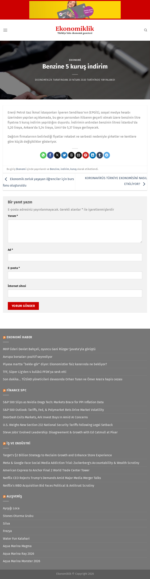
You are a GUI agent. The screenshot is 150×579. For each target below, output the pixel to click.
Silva (6, 523)
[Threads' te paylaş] (71, 155)
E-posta (14, 268)
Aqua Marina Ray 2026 (18, 554)
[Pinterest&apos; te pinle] (85, 155)
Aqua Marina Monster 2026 (21, 561)
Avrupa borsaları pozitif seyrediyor (27, 357)
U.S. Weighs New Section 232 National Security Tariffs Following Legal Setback (58, 425)
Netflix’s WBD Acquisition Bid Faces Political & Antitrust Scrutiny (48, 485)
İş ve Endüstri (18, 443)
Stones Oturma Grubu (18, 516)
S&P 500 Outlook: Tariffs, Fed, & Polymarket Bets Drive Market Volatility (53, 410)
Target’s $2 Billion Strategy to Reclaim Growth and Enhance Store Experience (57, 455)
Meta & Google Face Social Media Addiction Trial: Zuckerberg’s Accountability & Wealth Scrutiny (71, 463)
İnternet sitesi (17, 286)
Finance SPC (17, 390)
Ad (10, 250)
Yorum (13, 216)
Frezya (7, 531)
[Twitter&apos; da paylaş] (64, 155)
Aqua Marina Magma (17, 546)
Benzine (54, 169)
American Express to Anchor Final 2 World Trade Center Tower (46, 470)
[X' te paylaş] (57, 155)
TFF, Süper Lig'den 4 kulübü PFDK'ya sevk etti (34, 372)
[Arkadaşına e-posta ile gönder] (78, 155)
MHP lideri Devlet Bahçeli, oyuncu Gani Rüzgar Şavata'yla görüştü (49, 349)
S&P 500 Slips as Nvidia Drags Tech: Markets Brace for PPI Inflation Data (53, 402)
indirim (65, 169)
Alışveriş (14, 496)
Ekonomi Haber (19, 337)
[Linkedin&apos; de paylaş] (92, 155)
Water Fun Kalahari (16, 538)
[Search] (145, 30)
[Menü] (5, 30)
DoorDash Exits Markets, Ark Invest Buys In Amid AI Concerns (45, 417)
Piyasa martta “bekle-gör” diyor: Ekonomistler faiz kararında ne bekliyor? (55, 364)
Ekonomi (75, 60)
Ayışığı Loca (11, 508)
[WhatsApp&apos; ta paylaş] (43, 155)
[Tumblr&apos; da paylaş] (99, 155)
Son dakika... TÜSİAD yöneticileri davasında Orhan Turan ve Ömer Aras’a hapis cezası (62, 379)
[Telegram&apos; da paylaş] (107, 155)
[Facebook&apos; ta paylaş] (50, 155)
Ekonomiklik (43, 79)
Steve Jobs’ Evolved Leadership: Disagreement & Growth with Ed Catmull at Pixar (60, 432)
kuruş (73, 169)
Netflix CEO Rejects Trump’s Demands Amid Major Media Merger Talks (52, 478)
